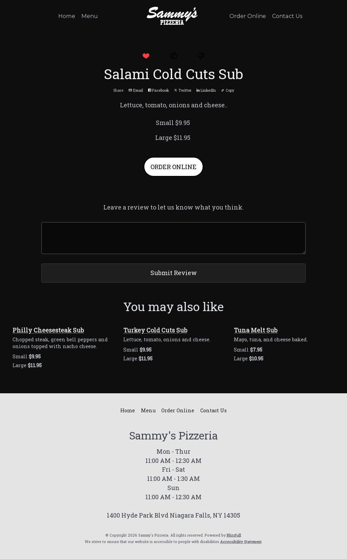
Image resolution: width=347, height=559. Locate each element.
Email (135, 90)
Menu (89, 16)
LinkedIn (206, 90)
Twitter (182, 90)
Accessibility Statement (241, 541)
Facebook (158, 90)
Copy (227, 90)
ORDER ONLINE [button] (173, 167)
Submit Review (173, 273)
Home (66, 16)
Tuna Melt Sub (256, 330)
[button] (146, 56)
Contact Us (287, 16)
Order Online (247, 16)
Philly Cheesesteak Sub (48, 330)
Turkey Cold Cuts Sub (155, 330)
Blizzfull (234, 535)
